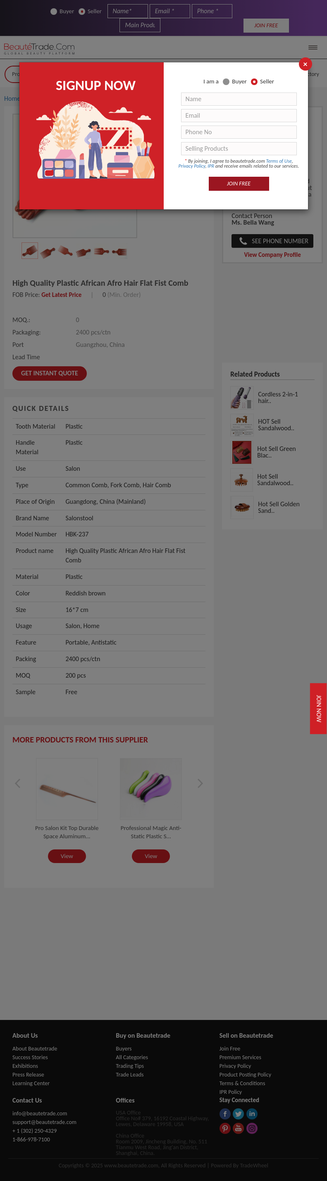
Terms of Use (279, 161)
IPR (211, 166)
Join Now (319, 708)
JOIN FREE (239, 183)
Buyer (234, 81)
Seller (262, 81)
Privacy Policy (192, 166)
